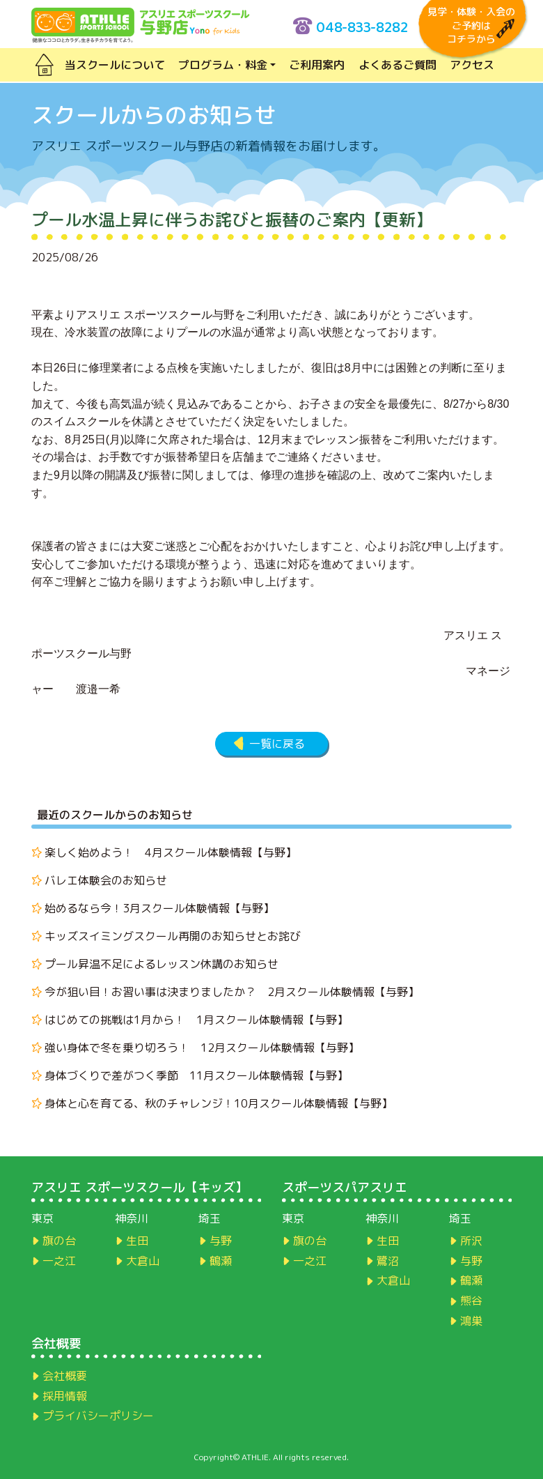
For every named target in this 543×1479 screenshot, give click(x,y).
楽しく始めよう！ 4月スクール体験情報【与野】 (171, 852)
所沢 (471, 1240)
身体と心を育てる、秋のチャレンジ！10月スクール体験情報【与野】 (219, 1103)
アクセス (472, 64)
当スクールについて (115, 64)
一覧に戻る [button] (277, 743)
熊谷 (471, 1300)
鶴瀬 (221, 1261)
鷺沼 (388, 1261)
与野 (221, 1240)
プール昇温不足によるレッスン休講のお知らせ (161, 964)
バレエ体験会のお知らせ (106, 880)
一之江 (59, 1261)
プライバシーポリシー (98, 1415)
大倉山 (142, 1261)
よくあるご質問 (397, 64)
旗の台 (59, 1240)
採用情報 (64, 1396)
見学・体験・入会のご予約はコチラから (471, 25)
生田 (137, 1240)
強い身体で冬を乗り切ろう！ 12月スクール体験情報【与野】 (202, 1047)
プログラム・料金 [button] (222, 64)
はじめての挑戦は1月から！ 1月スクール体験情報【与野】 (196, 1019)
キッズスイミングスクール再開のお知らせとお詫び (173, 936)
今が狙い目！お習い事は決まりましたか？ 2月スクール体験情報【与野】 (232, 991)
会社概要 (64, 1376)
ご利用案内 (317, 64)
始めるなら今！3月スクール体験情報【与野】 (159, 908)
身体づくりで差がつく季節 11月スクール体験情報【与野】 (196, 1075)
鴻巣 (471, 1320)
